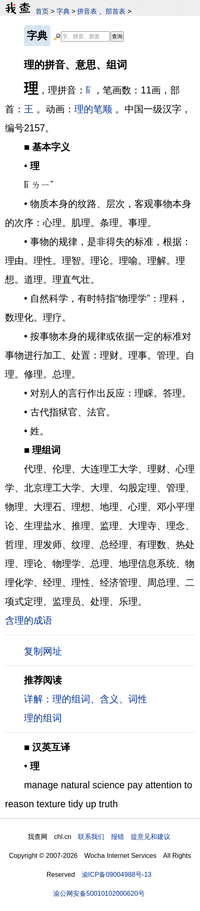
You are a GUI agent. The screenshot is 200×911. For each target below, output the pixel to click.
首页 (42, 11)
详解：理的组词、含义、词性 (85, 699)
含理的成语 (28, 620)
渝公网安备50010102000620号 (98, 893)
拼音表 (87, 11)
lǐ (88, 90)
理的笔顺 (93, 109)
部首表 (115, 11)
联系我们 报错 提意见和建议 (124, 836)
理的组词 (43, 718)
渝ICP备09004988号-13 (117, 874)
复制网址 (46, 651)
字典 (63, 11)
